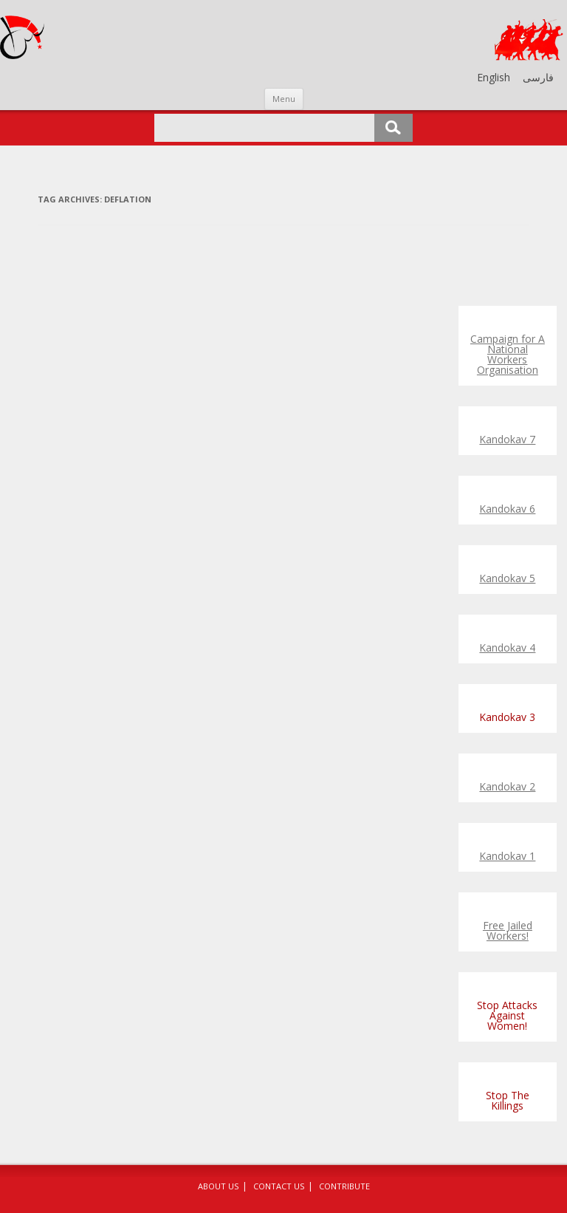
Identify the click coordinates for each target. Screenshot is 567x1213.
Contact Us (278, 1186)
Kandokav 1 (507, 856)
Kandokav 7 (507, 439)
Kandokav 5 (507, 578)
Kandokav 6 (507, 509)
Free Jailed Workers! (507, 930)
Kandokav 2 (507, 786)
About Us (218, 1186)
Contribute (344, 1186)
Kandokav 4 (507, 647)
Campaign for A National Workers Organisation (507, 354)
